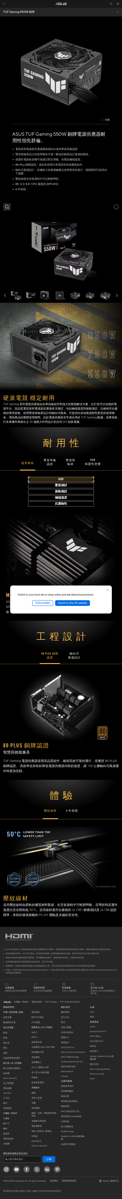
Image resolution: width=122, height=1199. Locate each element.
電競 (5, 1053)
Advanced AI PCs (98, 1031)
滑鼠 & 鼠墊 (36, 1098)
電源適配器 (36, 1126)
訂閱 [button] (48, 1159)
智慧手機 (7, 1017)
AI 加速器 (35, 1022)
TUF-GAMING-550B (70, 1002)
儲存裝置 (35, 1012)
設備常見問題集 (68, 1144)
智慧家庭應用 (37, 1082)
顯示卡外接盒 (37, 1017)
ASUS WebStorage (70, 1057)
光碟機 (6, 1144)
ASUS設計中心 (97, 1041)
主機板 (6, 1118)
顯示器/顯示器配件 (11, 1068)
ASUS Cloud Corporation (73, 1052)
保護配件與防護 (38, 1121)
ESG (92, 1012)
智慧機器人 (36, 1062)
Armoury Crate (97, 1074)
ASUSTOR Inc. (68, 1047)
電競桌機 (7, 1088)
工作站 (6, 1098)
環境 (92, 1017)
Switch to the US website (72, 603)
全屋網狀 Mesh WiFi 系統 (43, 1047)
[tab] (61, 479)
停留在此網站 (42, 603)
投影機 (6, 1073)
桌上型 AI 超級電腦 (40, 1072)
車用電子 (94, 1051)
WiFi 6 (34, 1037)
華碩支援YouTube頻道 (71, 1116)
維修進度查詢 (67, 1086)
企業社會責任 (67, 1032)
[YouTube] (16, 1169)
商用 (5, 1038)
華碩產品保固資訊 (69, 1101)
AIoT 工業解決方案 (40, 1067)
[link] (61, 4)
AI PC (92, 1026)
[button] (4, 3)
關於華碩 (65, 1012)
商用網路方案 (37, 1052)
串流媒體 (35, 1108)
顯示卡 (6, 1123)
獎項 (63, 1022)
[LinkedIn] (47, 1169)
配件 (5, 1103)
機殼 (5, 1128)
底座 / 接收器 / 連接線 (41, 1131)
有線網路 (35, 1057)
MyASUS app (67, 1131)
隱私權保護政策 (69, 1181)
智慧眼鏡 (7, 1108)
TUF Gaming (51, 1002)
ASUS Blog (95, 1036)
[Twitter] (37, 1169)
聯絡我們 (65, 1106)
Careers (64, 1076)
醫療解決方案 (9, 1022)
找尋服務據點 (67, 1091)
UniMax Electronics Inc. (72, 1061)
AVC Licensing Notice (100, 1069)
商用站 (93, 1046)
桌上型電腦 (8, 1083)
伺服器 (34, 1077)
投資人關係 (66, 1027)
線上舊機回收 (67, 1126)
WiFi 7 (34, 1032)
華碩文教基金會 (68, 1066)
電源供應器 (8, 1138)
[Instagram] (6, 1169)
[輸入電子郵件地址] (22, 1159)
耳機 (33, 1103)
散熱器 (6, 1133)
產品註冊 (65, 1096)
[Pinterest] (57, 1169)
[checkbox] (105, 119)
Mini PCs (7, 1093)
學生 (5, 1048)
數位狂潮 (94, 1064)
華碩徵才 (65, 1042)
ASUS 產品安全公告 (70, 1111)
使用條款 (54, 1181)
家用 (5, 1032)
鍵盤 (33, 1093)
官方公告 (65, 1017)
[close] (107, 589)
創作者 (6, 1043)
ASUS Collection (39, 1146)
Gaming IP (36, 1141)
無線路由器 (36, 1042)
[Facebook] (27, 1169)
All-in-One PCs (10, 1078)
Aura (92, 1078)
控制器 (34, 1136)
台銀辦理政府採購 (11, 1058)
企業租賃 (65, 1121)
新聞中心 (65, 1037)
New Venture (67, 1071)
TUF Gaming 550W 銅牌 (19, 12)
